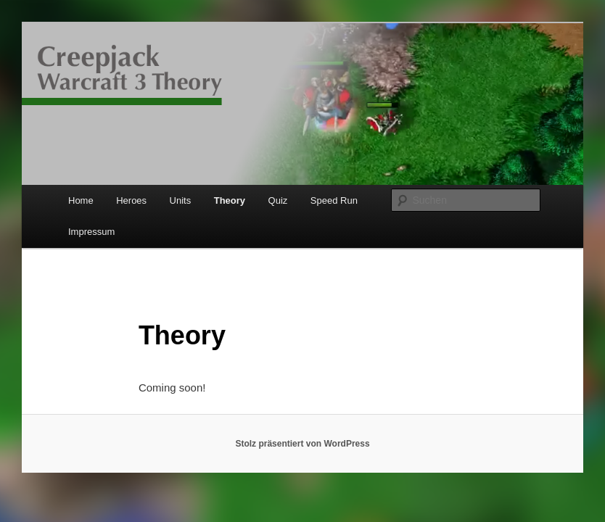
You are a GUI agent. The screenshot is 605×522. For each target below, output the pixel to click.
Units (181, 200)
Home (81, 200)
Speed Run (334, 200)
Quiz (278, 200)
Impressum (91, 231)
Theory (229, 200)
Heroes (131, 200)
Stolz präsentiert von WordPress (302, 444)
